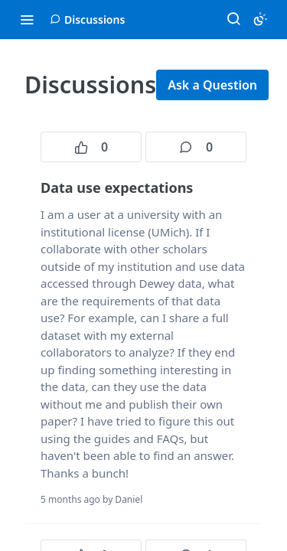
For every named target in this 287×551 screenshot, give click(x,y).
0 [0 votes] (91, 147)
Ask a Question (212, 85)
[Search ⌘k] (233, 19)
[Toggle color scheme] (260, 19)
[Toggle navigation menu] (26, 19)
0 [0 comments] (196, 147)
